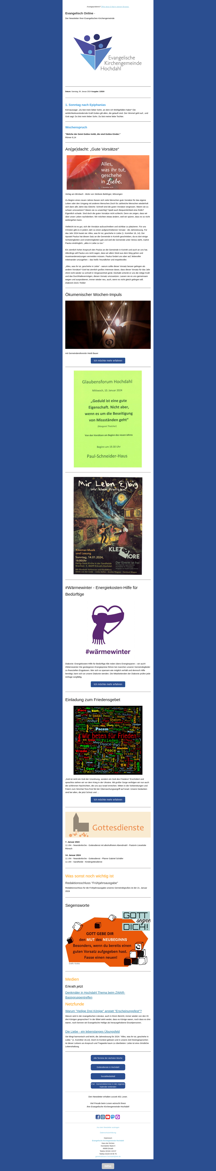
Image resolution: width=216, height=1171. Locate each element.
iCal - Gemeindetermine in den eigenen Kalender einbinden (108, 1085)
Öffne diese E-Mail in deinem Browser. (115, 7)
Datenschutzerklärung (108, 1133)
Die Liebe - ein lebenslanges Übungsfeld (92, 1031)
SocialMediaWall (108, 1076)
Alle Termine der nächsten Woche (108, 1058)
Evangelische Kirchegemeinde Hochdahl (108, 1141)
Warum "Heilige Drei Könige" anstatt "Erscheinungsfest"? (103, 1011)
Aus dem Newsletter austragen (108, 1127)
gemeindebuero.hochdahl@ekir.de (108, 1156)
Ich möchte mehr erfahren (108, 360)
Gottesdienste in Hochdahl (108, 1067)
